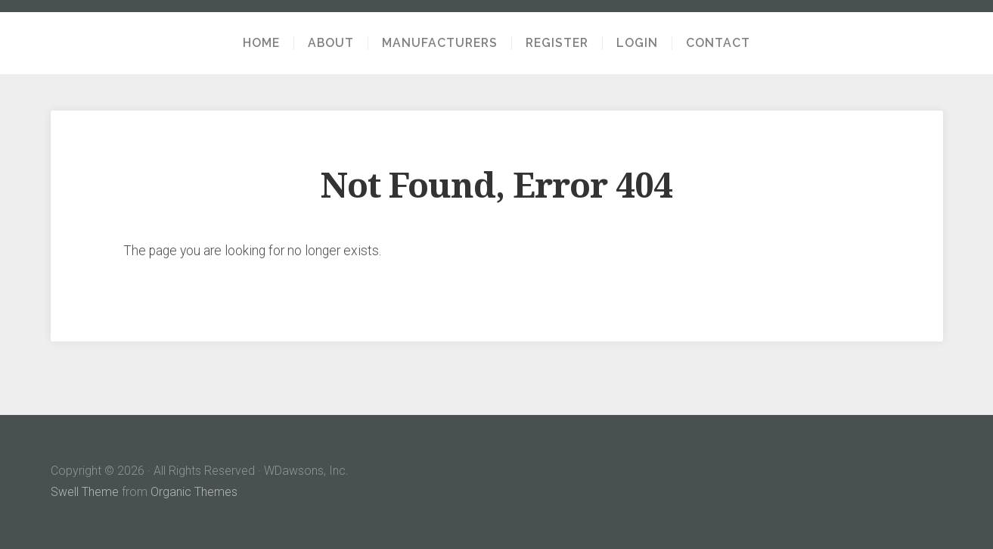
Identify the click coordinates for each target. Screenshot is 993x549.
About (331, 43)
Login (637, 43)
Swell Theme (85, 492)
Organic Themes (194, 492)
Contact (718, 43)
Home (261, 43)
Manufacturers (440, 43)
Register (557, 43)
